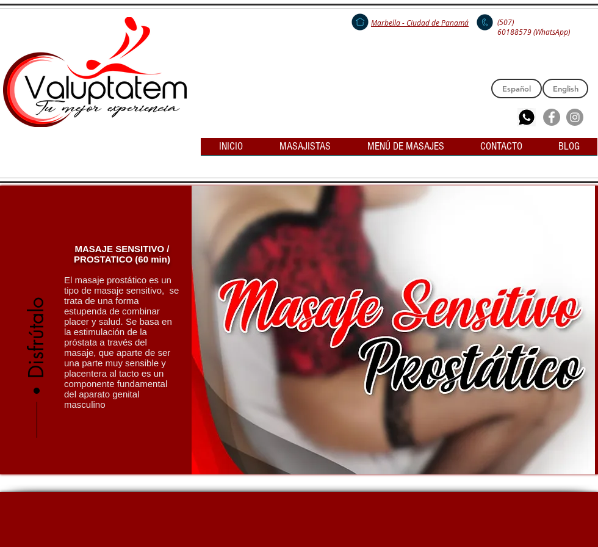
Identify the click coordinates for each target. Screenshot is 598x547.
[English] (565, 88)
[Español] (516, 88)
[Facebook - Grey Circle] (551, 117)
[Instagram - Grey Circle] (574, 117)
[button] (36, 300)
